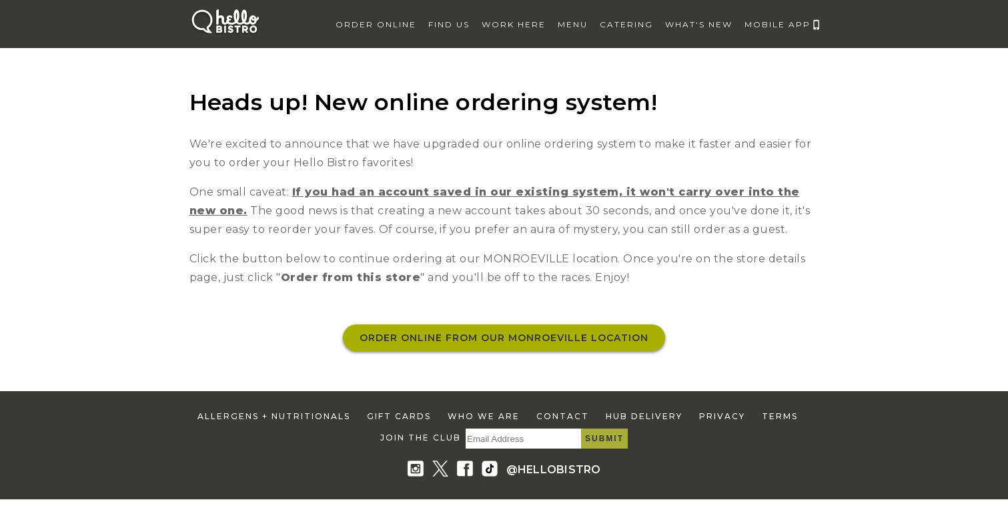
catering (626, 24)
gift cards (399, 416)
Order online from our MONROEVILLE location (504, 338)
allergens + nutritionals (273, 416)
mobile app (777, 24)
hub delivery (644, 416)
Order (376, 24)
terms (780, 416)
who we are (484, 416)
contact (562, 416)
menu (573, 24)
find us (449, 24)
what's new (698, 24)
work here (514, 24)
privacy (722, 416)
